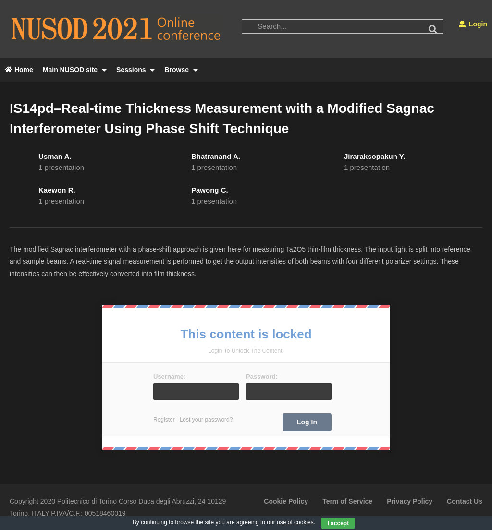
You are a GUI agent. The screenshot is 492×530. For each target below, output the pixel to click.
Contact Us (464, 501)
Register (164, 419)
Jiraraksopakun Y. (374, 156)
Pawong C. (209, 190)
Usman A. (55, 156)
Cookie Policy (286, 501)
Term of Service (347, 501)
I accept (338, 523)
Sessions (135, 69)
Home (19, 69)
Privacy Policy (409, 501)
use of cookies (295, 522)
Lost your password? (206, 419)
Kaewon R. (56, 190)
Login (473, 24)
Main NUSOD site (75, 69)
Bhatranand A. (215, 156)
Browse (180, 69)
